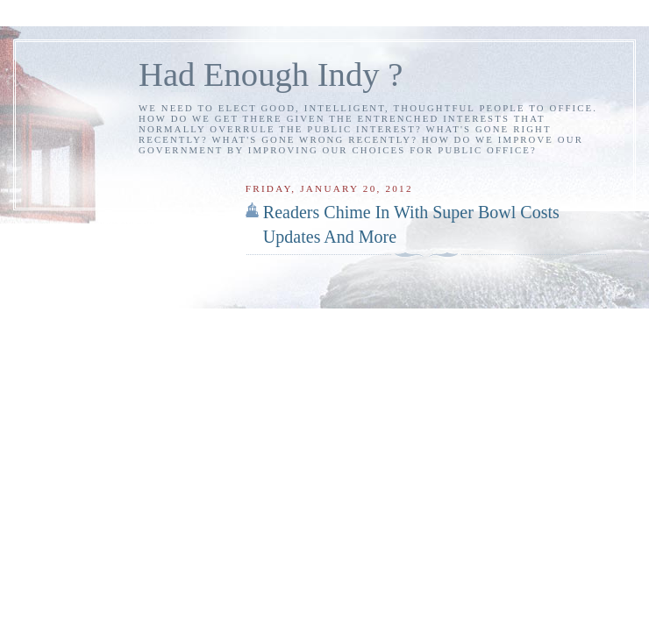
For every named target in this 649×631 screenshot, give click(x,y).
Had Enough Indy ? (271, 74)
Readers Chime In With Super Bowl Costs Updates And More (411, 224)
